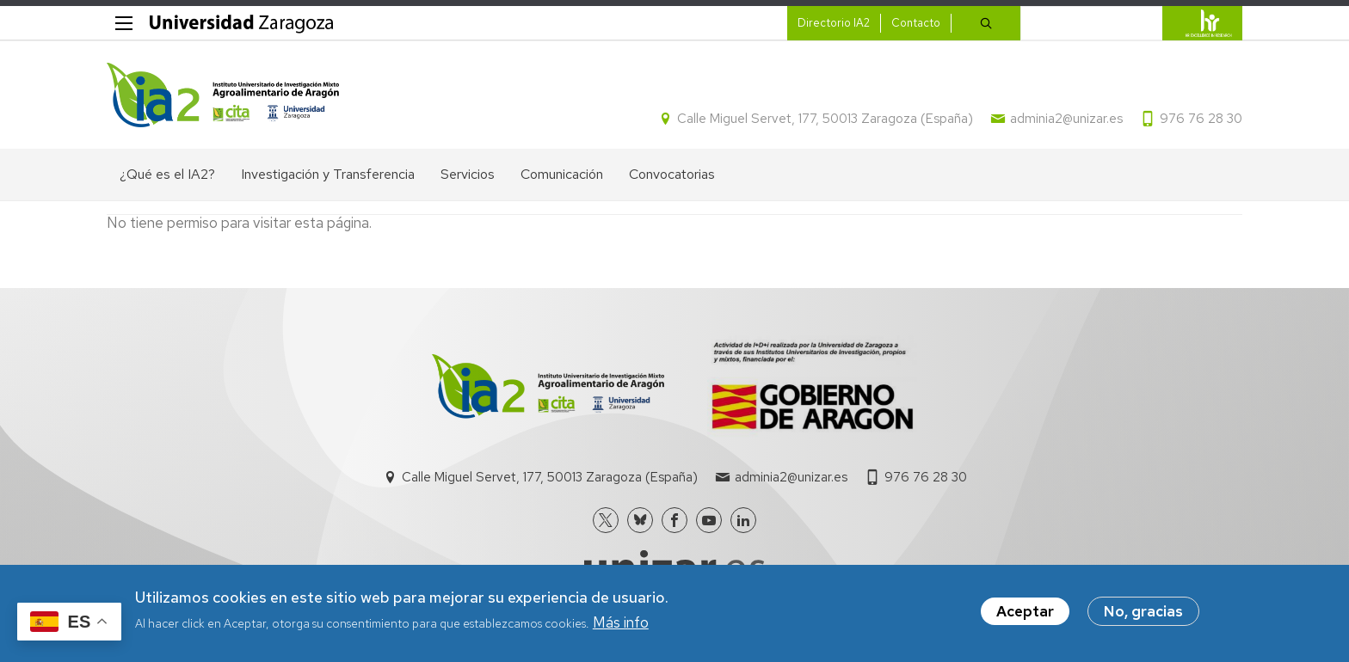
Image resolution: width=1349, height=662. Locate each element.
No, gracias (1143, 613)
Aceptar (1025, 613)
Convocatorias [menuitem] (672, 174)
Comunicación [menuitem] (562, 174)
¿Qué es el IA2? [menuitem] (167, 174)
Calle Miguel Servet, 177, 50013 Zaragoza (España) (825, 118)
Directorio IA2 (834, 22)
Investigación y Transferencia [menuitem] (328, 174)
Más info (621, 624)
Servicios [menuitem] (467, 174)
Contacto (915, 22)
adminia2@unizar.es (1066, 118)
